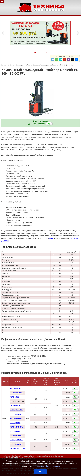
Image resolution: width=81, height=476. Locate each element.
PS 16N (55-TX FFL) (16, 444)
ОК (40, 471)
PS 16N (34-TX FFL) (16, 414)
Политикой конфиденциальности (47, 466)
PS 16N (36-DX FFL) (16, 410)
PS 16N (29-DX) (15, 388)
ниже (51, 238)
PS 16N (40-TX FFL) (16, 418)
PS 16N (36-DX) (15, 406)
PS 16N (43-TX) (15, 423)
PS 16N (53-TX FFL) (16, 440)
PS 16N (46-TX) (15, 431)
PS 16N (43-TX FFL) (16, 427)
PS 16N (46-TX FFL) (16, 436)
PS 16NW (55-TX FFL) (17, 448)
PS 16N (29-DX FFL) (16, 393)
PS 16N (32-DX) (15, 397)
